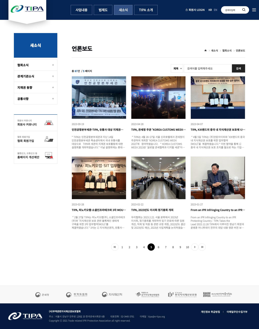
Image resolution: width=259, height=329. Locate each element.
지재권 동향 (24, 87)
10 (187, 247)
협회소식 (23, 65)
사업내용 (81, 9)
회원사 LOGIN (195, 10)
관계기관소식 (25, 76)
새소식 (123, 9)
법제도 (103, 9)
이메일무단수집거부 (237, 311)
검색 (238, 68)
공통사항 (23, 99)
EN (215, 10)
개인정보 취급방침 (210, 311)
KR (210, 10)
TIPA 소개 (146, 9)
